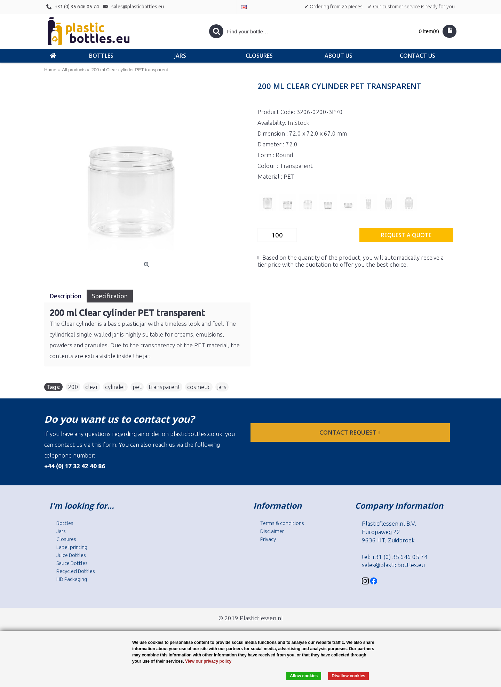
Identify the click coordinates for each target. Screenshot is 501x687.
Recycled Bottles (75, 571)
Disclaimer (272, 531)
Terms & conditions (282, 523)
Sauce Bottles (72, 563)
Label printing (71, 547)
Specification (110, 295)
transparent (164, 386)
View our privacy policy (208, 661)
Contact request (350, 432)
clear (91, 386)
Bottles (64, 523)
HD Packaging (71, 579)
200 (73, 386)
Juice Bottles (71, 555)
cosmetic (198, 386)
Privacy (268, 539)
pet (137, 386)
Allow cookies (304, 675)
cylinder (115, 386)
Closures (66, 539)
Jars (61, 531)
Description (65, 295)
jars (221, 386)
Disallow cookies (348, 675)
